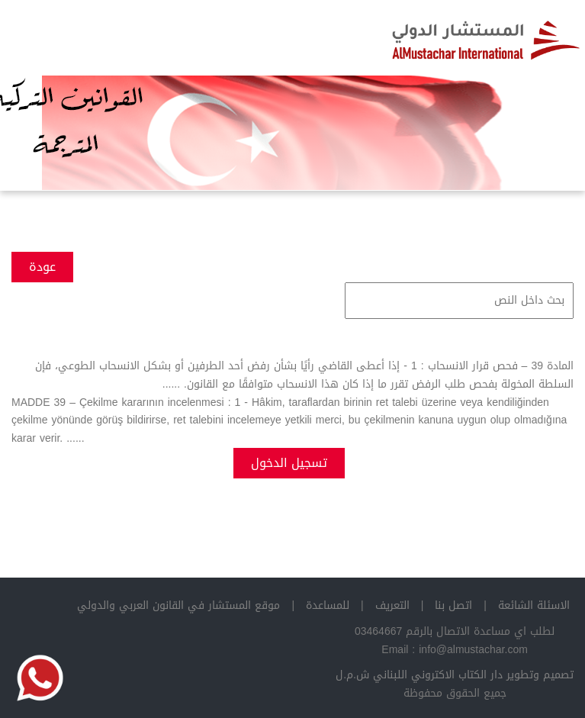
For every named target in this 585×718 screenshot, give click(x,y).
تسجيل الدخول (289, 463)
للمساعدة (327, 605)
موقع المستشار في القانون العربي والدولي (178, 605)
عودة (42, 267)
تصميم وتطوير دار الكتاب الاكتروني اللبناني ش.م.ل (455, 675)
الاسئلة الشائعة (534, 605)
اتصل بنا (453, 605)
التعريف (392, 605)
